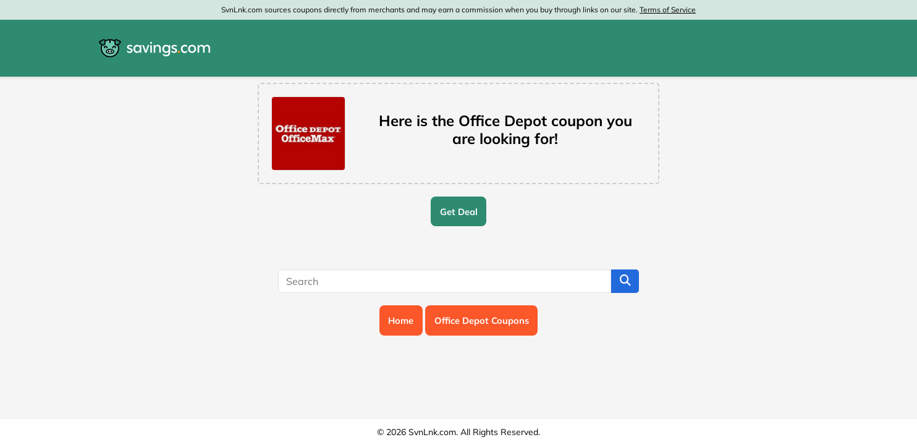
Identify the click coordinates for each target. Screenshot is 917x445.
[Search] (444, 281)
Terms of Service (668, 9)
